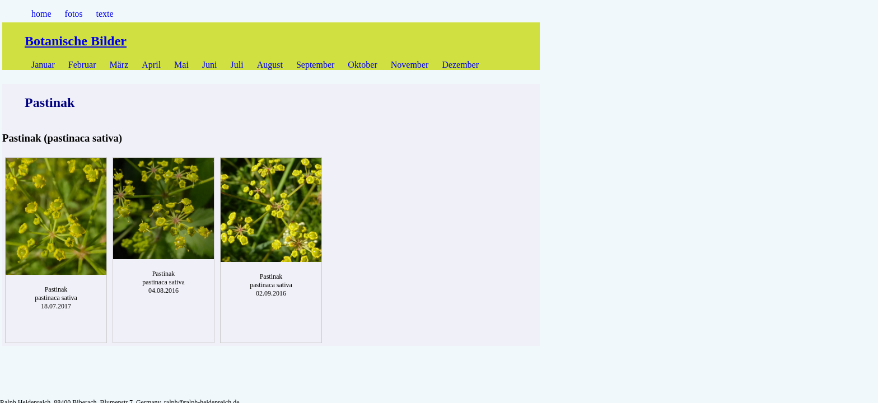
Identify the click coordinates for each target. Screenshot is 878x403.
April (151, 64)
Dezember (460, 64)
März (119, 64)
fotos (74, 13)
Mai (181, 64)
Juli (237, 64)
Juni (209, 64)
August (270, 64)
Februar (82, 64)
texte (105, 13)
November (410, 64)
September (315, 64)
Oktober (362, 64)
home (41, 13)
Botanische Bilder (76, 41)
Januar (43, 64)
